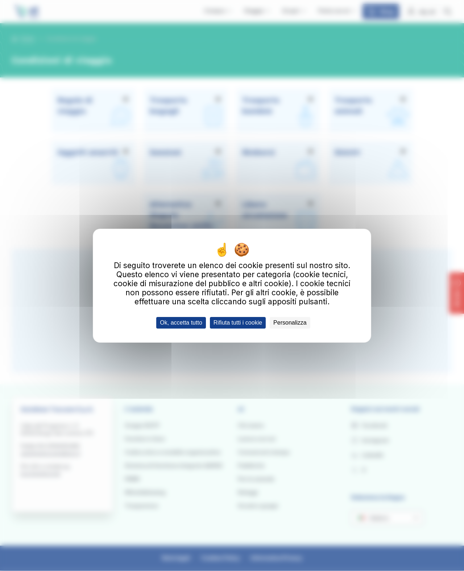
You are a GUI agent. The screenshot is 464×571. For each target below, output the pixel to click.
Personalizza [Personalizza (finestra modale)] (290, 323)
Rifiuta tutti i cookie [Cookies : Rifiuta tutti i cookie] (238, 323)
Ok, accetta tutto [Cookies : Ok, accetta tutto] (181, 323)
